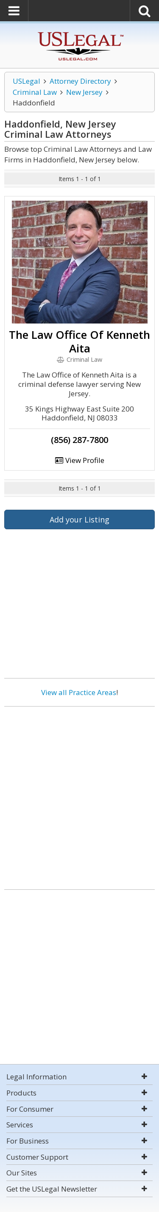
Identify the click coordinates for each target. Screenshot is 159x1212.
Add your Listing (79, 519)
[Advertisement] (79, 794)
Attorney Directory (80, 81)
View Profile (80, 460)
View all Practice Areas (78, 692)
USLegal (26, 81)
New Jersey (84, 92)
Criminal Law (35, 92)
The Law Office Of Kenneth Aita (79, 341)
